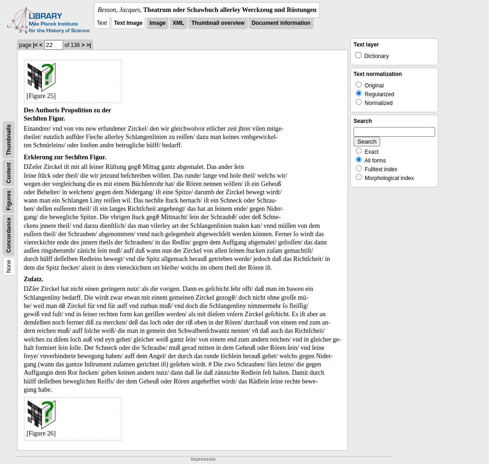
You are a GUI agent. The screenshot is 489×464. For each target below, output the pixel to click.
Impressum (203, 459)
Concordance (9, 235)
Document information (281, 23)
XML (178, 23)
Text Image (128, 23)
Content (9, 172)
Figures (9, 200)
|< (35, 45)
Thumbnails (9, 139)
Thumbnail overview (217, 23)
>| (88, 45)
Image (158, 23)
